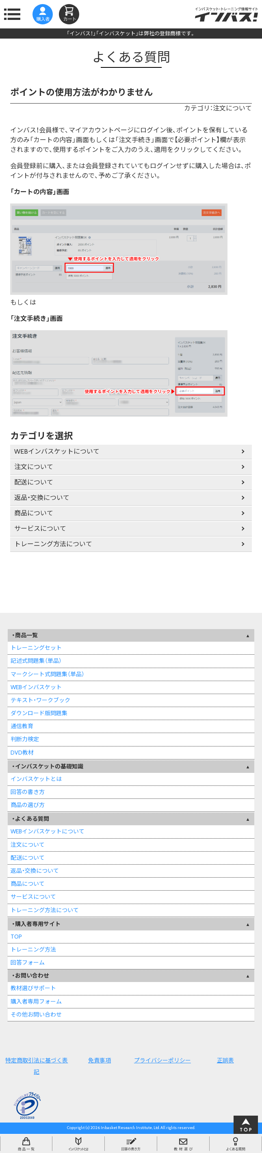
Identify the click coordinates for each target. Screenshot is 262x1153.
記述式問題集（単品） (36, 660)
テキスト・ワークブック (40, 700)
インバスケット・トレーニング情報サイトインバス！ (226, 14)
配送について (33, 482)
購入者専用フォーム (36, 1001)
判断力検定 (25, 739)
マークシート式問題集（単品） (47, 674)
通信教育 (22, 726)
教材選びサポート (33, 988)
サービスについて (40, 528)
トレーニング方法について (53, 544)
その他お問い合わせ (36, 1014)
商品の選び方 (28, 805)
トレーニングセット (36, 647)
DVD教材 (22, 752)
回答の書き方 (28, 792)
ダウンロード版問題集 (39, 713)
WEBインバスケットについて (57, 451)
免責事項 (99, 1060)
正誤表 (225, 1060)
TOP (16, 936)
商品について (33, 513)
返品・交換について (41, 498)
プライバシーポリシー (162, 1060)
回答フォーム (28, 962)
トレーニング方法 (33, 949)
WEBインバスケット (36, 687)
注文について (33, 467)
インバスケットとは (36, 779)
